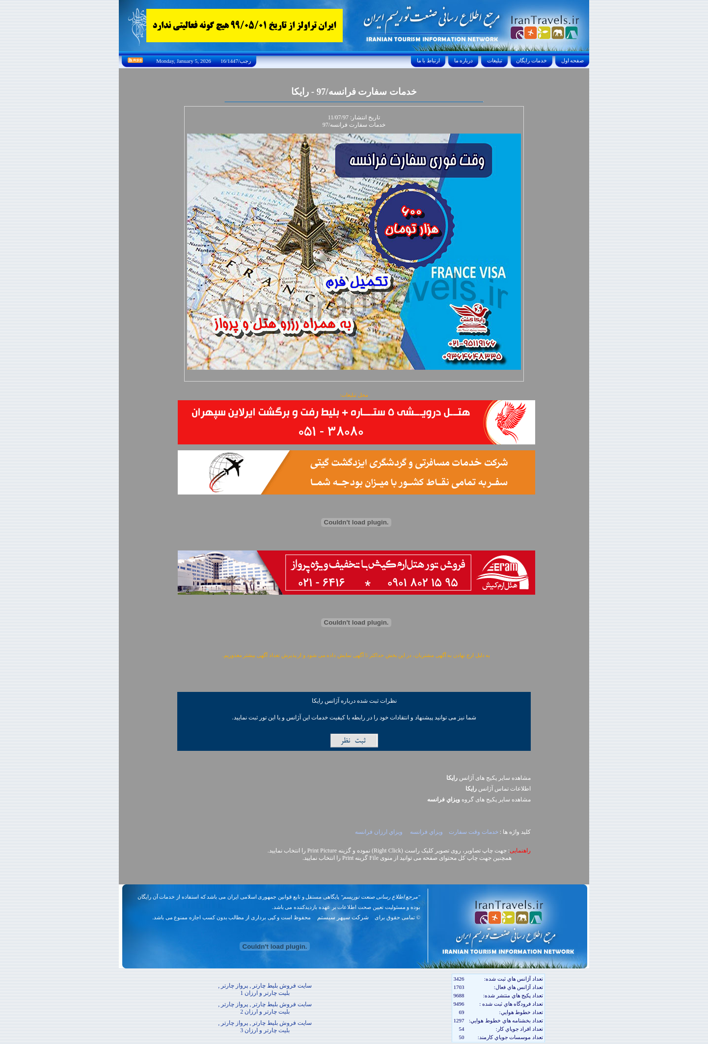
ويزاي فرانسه (426, 831)
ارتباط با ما (428, 60)
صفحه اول (572, 60)
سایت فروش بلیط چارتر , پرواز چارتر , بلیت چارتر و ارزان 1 (265, 989)
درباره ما (463, 60)
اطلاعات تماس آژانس (498, 788)
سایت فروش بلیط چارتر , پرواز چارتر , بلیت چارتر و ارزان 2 (265, 1008)
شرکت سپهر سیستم (343, 917)
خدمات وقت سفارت (473, 831)
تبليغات (495, 60)
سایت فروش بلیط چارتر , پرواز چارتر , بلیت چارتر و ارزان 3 (265, 1026)
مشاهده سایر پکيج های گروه (479, 799)
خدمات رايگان (531, 60)
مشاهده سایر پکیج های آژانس (488, 777)
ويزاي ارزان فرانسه (379, 831)
